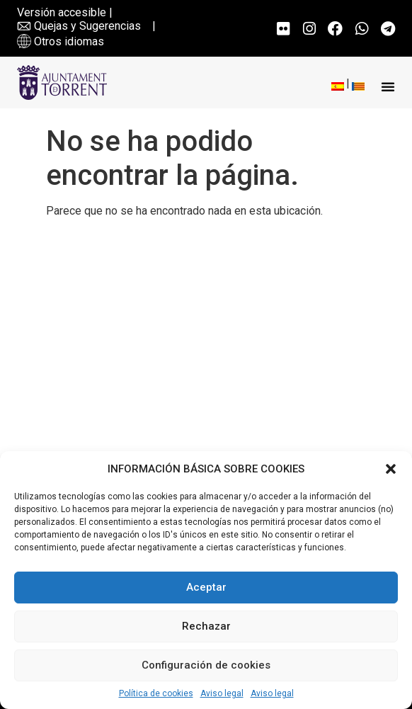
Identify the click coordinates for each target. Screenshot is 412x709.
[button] (391, 469)
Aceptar (206, 587)
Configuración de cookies (206, 665)
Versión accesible (61, 12)
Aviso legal (222, 693)
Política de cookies (156, 693)
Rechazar (206, 626)
